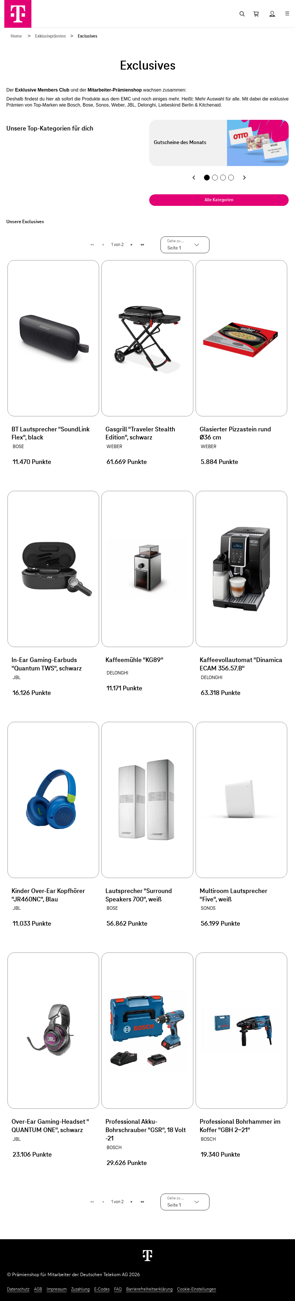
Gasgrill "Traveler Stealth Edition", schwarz (140, 433)
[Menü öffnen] (287, 13)
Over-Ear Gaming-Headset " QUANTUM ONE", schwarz (50, 1126)
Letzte (143, 245)
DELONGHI (117, 673)
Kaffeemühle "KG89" (134, 660)
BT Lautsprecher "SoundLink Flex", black (51, 433)
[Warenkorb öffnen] (256, 13)
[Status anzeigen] (272, 13)
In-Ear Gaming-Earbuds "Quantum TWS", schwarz (47, 664)
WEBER (114, 446)
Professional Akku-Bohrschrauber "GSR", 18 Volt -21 (145, 1130)
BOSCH (114, 1147)
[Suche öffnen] (241, 13)
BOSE (18, 446)
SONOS (208, 908)
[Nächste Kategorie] (244, 177)
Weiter (132, 245)
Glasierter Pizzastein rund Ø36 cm (235, 433)
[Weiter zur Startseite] (147, 1255)
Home (16, 36)
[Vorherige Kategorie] (193, 177)
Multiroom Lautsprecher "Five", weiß (233, 895)
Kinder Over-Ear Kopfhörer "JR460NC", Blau (48, 895)
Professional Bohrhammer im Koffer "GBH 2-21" (240, 1126)
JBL (16, 677)
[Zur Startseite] (18, 14)
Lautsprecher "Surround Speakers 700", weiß (138, 895)
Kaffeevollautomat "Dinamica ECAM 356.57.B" (241, 664)
